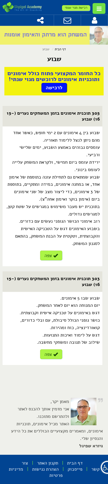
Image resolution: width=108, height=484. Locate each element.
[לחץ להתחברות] (94, 20)
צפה (51, 255)
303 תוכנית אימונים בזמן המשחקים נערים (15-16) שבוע (53, 281)
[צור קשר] (67, 20)
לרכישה (54, 87)
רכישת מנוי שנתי (76, 7)
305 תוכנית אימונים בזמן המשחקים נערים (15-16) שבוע (53, 116)
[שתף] (40, 20)
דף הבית (60, 49)
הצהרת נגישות (45, 469)
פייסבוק (75, 469)
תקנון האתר (47, 463)
